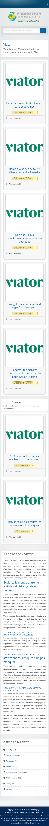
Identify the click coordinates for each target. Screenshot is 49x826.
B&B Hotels (10, 789)
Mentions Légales (27, 812)
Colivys (9, 784)
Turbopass (10, 761)
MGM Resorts (11, 778)
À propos (39, 812)
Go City (9, 750)
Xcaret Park (10, 767)
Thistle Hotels (11, 755)
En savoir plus (35, 823)
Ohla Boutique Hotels (14, 772)
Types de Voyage (11, 812)
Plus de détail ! (13, 118)
